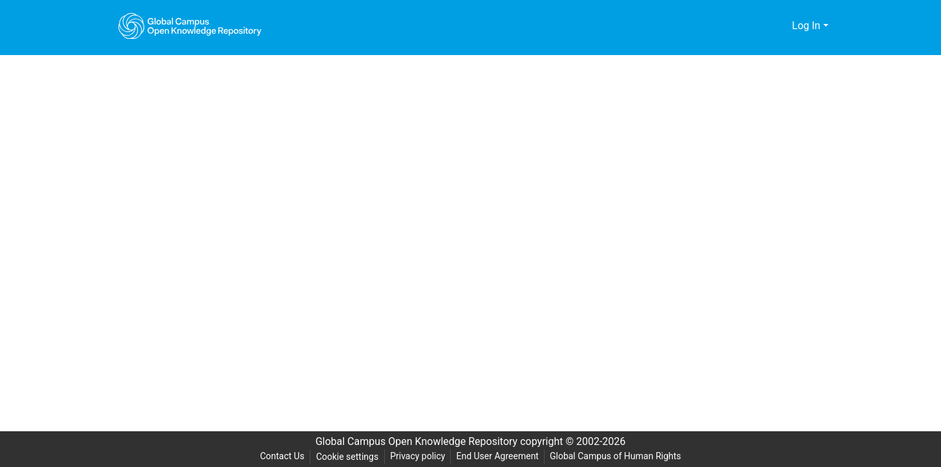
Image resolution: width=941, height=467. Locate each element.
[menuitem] (780, 26)
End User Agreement (498, 456)
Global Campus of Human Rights (619, 456)
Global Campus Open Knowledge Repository (413, 442)
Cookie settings (344, 457)
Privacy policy (416, 456)
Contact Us (278, 456)
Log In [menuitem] (806, 26)
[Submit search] (761, 26)
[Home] (190, 25)
